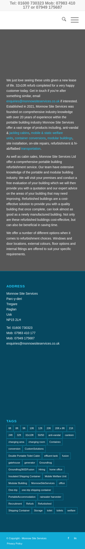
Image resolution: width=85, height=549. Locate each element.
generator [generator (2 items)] (29, 462)
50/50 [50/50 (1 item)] (41, 435)
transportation (31, 148)
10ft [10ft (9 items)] (32, 428)
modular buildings (59, 138)
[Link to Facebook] (68, 538)
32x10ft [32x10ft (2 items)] (29, 435)
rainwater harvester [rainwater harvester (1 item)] (50, 496)
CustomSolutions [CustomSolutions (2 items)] (34, 448)
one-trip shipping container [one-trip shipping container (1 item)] (36, 490)
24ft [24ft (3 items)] (10, 435)
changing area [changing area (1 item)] (16, 442)
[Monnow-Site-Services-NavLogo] (35, 20)
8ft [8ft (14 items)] (16, 428)
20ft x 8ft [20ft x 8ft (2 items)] (60, 428)
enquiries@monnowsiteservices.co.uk (32, 101)
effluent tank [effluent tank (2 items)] (51, 455)
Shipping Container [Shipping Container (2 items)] (19, 510)
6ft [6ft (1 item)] (9, 428)
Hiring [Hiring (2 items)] (42, 469)
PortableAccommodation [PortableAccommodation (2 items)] (22, 496)
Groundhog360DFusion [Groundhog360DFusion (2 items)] (21, 469)
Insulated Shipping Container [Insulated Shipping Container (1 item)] (24, 476)
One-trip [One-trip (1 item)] (12, 490)
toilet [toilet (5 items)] (49, 510)
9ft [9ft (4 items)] (24, 428)
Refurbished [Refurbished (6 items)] (44, 503)
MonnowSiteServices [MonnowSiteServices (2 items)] (43, 483)
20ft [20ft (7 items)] (49, 428)
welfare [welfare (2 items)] (71, 510)
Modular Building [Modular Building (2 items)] (17, 483)
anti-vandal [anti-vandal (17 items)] (54, 435)
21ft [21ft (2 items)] (71, 428)
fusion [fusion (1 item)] (65, 455)
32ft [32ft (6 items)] (19, 435)
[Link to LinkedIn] (75, 538)
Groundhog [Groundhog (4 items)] (45, 462)
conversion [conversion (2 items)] (14, 448)
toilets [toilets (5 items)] (59, 510)
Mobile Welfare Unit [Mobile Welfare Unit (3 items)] (55, 476)
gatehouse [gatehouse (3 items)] (14, 462)
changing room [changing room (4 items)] (37, 442)
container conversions (30, 138)
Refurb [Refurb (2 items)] (30, 503)
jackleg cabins (19, 133)
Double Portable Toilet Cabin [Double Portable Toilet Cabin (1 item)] (24, 455)
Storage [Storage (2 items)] (38, 510)
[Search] (61, 20)
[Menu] (72, 20)
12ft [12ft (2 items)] (40, 428)
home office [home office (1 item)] (55, 469)
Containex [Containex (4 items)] (55, 442)
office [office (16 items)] (62, 483)
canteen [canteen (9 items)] (69, 435)
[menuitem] (61, 20)
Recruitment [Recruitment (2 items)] (15, 503)
